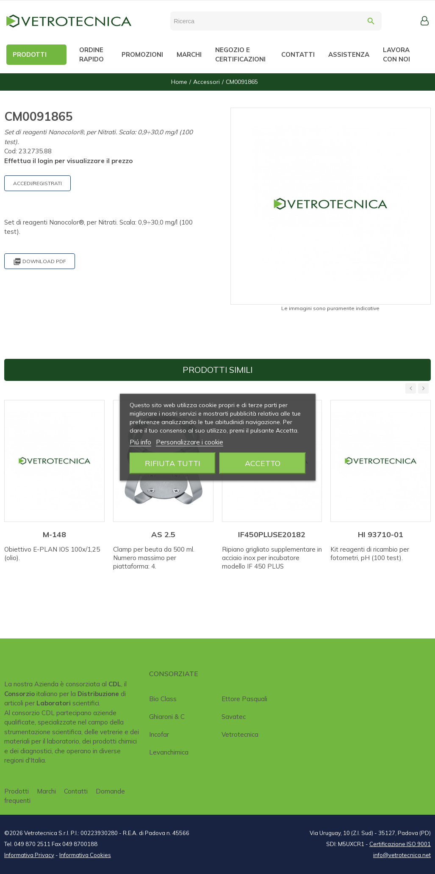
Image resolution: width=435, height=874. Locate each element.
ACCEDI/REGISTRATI (37, 183)
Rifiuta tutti (172, 463)
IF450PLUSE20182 (271, 534)
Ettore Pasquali (244, 699)
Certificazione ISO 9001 (400, 844)
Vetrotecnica (240, 734)
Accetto (262, 463)
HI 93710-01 (380, 534)
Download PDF (39, 262)
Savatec (234, 717)
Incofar (159, 734)
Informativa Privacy (29, 855)
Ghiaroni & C (167, 717)
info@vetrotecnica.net (402, 855)
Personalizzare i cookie (189, 442)
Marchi (46, 791)
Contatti (76, 791)
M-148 (54, 534)
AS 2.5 (163, 534)
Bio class (163, 699)
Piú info (140, 442)
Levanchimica (168, 752)
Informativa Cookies (85, 855)
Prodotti (16, 791)
